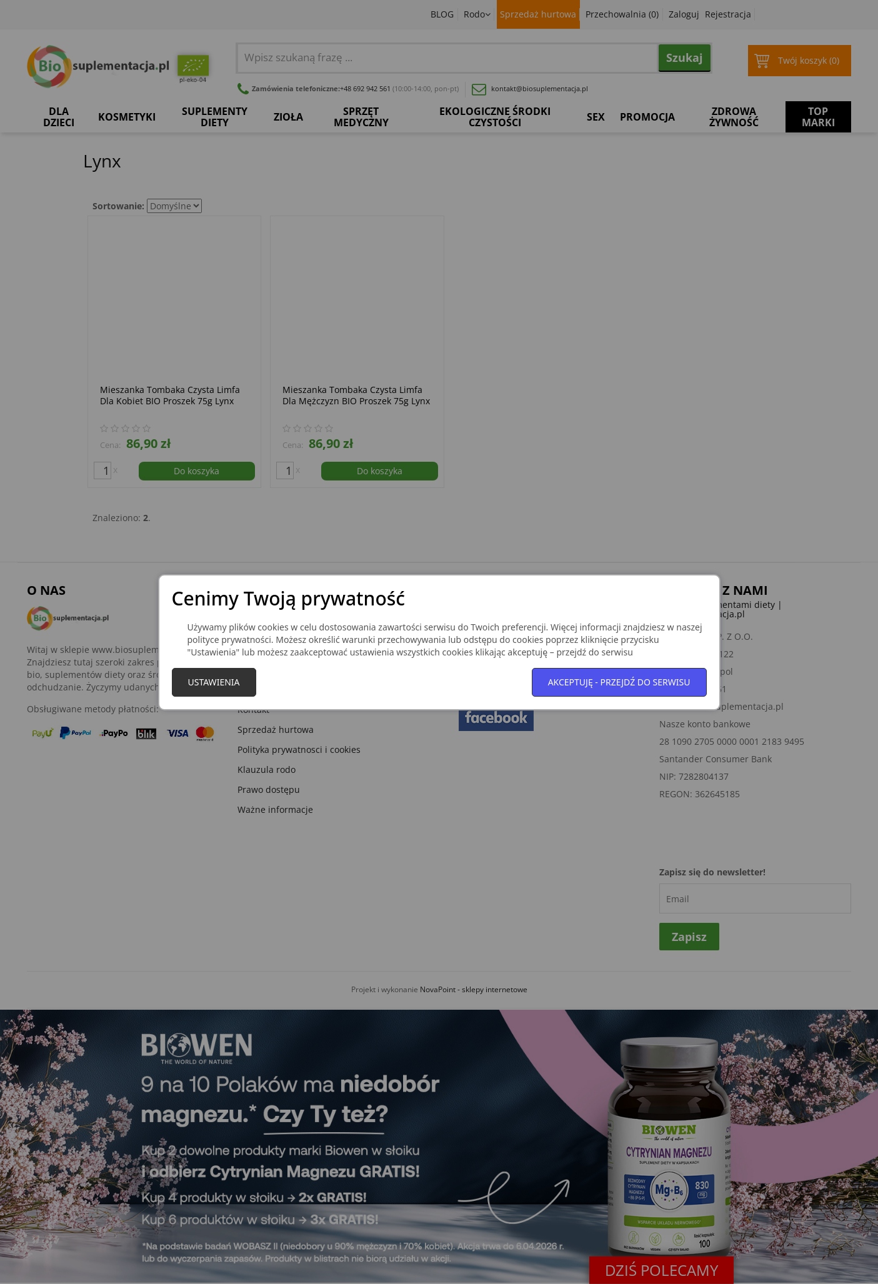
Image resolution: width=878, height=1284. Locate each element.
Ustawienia (214, 682)
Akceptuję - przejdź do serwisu (619, 682)
